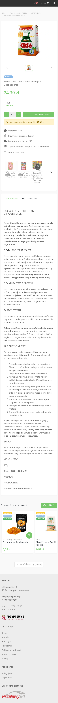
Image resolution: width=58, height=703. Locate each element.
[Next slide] (51, 68)
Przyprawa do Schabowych (15, 542)
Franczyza (6, 641)
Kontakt (5, 637)
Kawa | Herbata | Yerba (18, 13)
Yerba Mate (35, 13)
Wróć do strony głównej (29, 564)
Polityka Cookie (9, 654)
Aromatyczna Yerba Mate (14, 15)
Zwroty (5, 658)
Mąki (38, 539)
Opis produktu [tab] (12, 199)
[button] (29, 68)
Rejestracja (7, 677)
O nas (4, 633)
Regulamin (7, 646)
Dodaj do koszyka (39, 114)
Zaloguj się (7, 673)
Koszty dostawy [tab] (29, 199)
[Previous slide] (7, 68)
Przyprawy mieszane (12, 539)
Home (3, 13)
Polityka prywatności (11, 650)
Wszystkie (49, 505)
